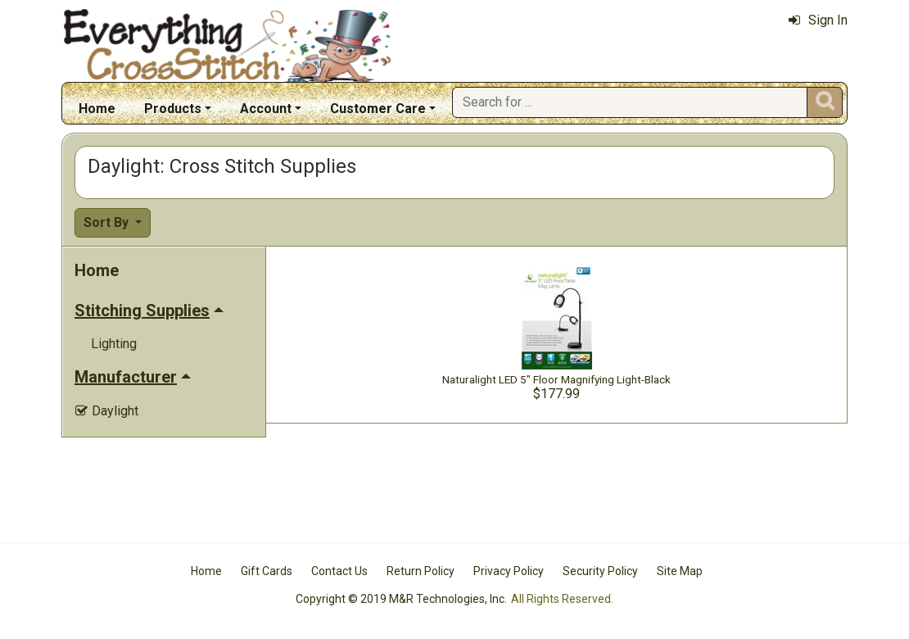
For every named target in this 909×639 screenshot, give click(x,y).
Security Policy (600, 571)
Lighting (114, 343)
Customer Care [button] (378, 108)
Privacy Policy (508, 571)
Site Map (680, 571)
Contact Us (339, 571)
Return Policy (420, 571)
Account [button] (266, 108)
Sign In (818, 20)
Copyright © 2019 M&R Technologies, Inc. (401, 598)
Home (97, 108)
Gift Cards (266, 571)
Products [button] (172, 108)
